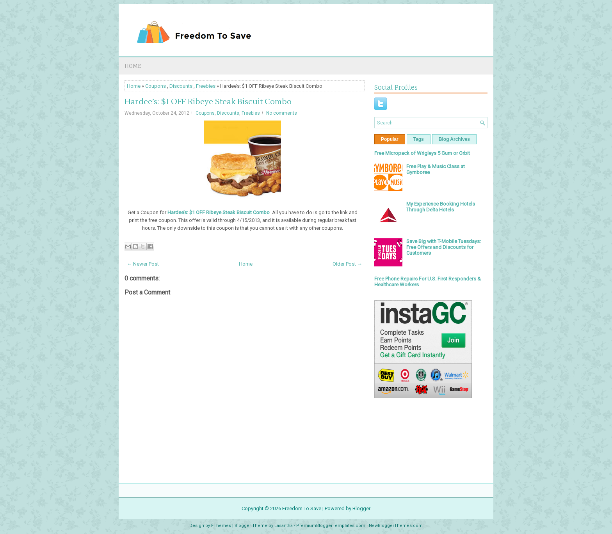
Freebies (205, 86)
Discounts (180, 86)
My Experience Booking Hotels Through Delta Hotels (440, 207)
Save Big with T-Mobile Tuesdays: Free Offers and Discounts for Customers (443, 247)
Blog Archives (454, 139)
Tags (418, 139)
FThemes (221, 525)
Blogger (361, 508)
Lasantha (283, 525)
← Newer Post (143, 264)
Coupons (155, 86)
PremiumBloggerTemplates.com (330, 525)
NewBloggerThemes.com (396, 525)
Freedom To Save (301, 508)
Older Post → (347, 264)
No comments (281, 113)
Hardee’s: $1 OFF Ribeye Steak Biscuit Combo (208, 102)
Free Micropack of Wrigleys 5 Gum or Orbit (422, 153)
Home (133, 65)
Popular (390, 139)
